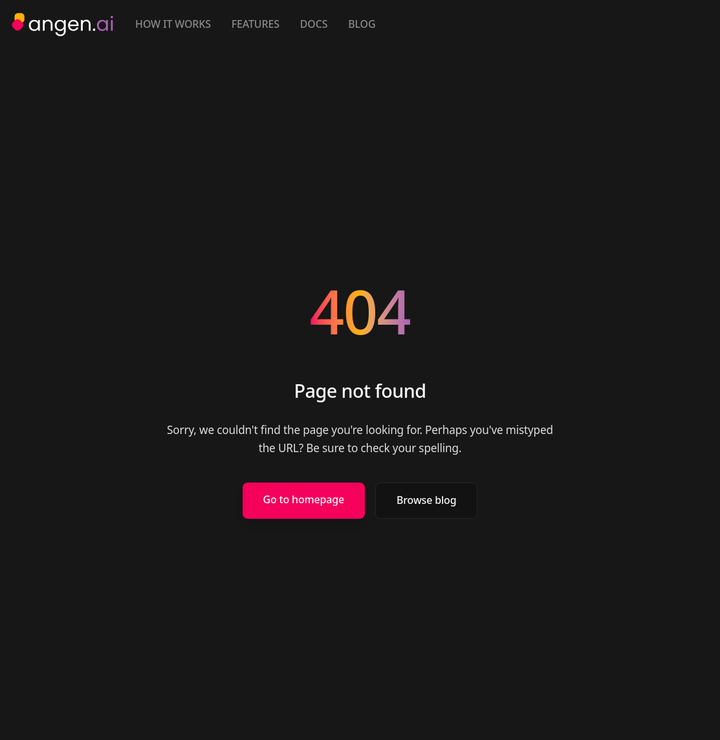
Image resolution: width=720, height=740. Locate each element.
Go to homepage (304, 499)
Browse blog (426, 500)
